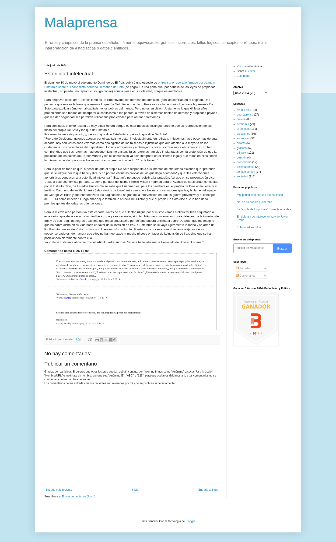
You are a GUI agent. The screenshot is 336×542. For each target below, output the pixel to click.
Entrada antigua (208, 489)
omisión (241, 157)
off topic (242, 152)
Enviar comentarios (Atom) (78, 496)
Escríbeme (243, 75)
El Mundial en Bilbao (249, 227)
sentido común (246, 171)
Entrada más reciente (59, 489)
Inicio (135, 489)
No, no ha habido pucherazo (254, 202)
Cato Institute (85, 229)
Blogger (190, 521)
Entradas (243, 268)
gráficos (242, 148)
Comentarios (245, 275)
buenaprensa (245, 114)
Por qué (242, 66)
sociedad (242, 176)
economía (243, 124)
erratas (241, 143)
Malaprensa (81, 22)
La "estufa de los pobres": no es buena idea (264, 209)
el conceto (243, 128)
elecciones (243, 133)
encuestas (243, 138)
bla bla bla (243, 110)
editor (251, 71)
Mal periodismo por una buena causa (260, 195)
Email (83, 279)
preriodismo (244, 162)
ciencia (241, 119)
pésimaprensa (245, 167)
